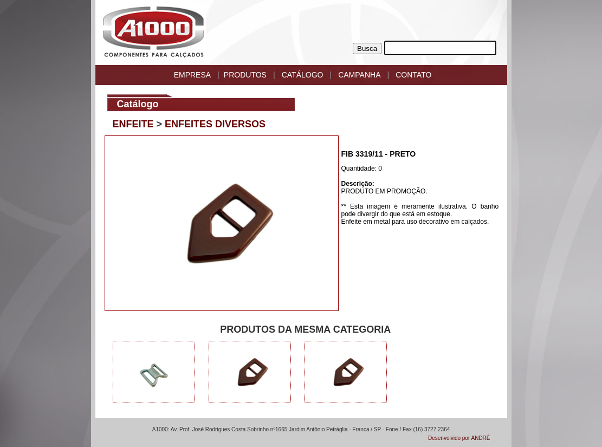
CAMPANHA (359, 74)
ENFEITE (133, 124)
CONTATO (413, 74)
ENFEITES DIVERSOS (215, 124)
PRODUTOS (245, 74)
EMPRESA (192, 74)
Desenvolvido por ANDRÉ (459, 438)
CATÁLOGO (302, 74)
